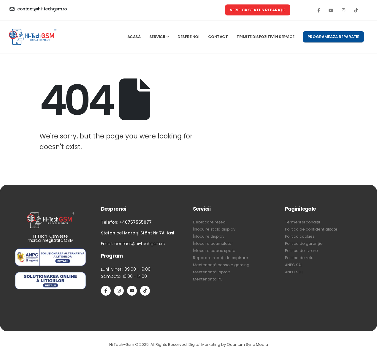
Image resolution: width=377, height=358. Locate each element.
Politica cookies (300, 236)
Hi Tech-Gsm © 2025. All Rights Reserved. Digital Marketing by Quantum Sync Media (188, 344)
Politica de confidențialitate (311, 229)
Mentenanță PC (208, 279)
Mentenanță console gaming (221, 264)
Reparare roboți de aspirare (220, 257)
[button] (257, 9)
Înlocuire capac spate (214, 250)
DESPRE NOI (188, 37)
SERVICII (157, 37)
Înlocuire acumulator (213, 243)
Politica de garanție (304, 243)
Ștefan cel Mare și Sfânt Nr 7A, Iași (137, 233)
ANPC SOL (294, 272)
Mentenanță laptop (211, 272)
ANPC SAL (293, 264)
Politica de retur (300, 257)
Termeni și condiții (302, 222)
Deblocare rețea (209, 222)
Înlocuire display (208, 236)
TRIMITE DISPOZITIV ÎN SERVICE (265, 37)
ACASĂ (134, 37)
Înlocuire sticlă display (214, 229)
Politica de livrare (301, 250)
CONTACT (218, 37)
